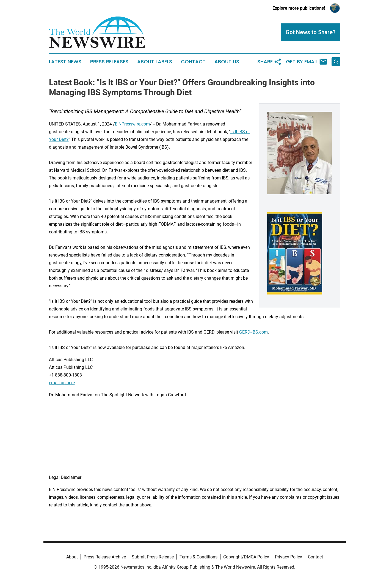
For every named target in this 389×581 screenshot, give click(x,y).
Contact (193, 62)
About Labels (154, 62)
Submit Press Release (153, 557)
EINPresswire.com (132, 124)
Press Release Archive (105, 557)
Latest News (65, 62)
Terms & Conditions (198, 557)
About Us (226, 62)
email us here (62, 382)
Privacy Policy (288, 557)
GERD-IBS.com (253, 332)
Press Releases (109, 62)
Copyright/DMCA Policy (246, 557)
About (72, 557)
